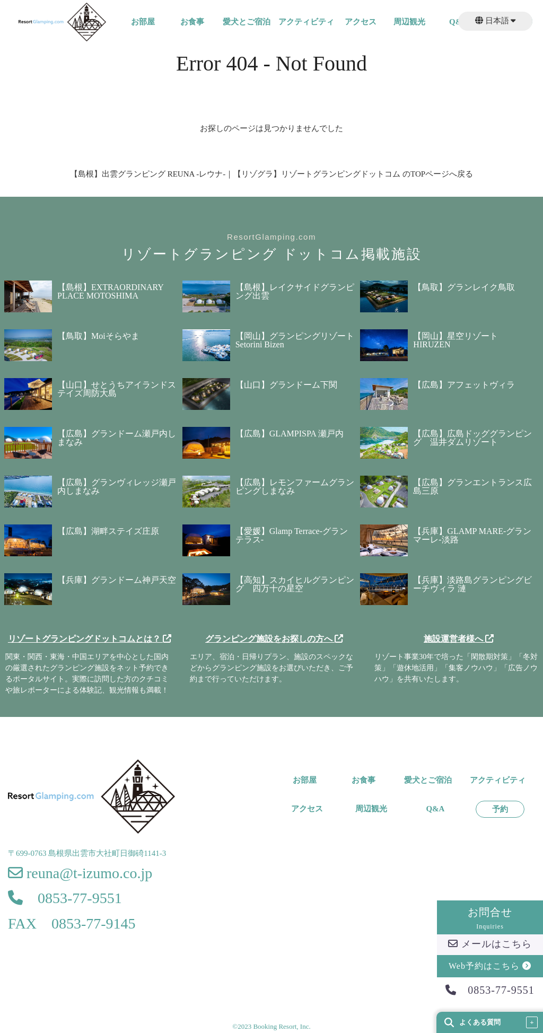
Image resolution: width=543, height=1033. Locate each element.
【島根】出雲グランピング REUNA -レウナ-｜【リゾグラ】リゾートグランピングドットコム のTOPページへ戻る (271, 174)
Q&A (435, 809)
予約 (500, 809)
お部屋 (143, 22)
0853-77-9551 (489, 990)
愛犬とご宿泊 (246, 22)
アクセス (360, 22)
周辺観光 (409, 22)
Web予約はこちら (490, 965)
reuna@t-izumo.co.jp (80, 873)
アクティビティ (306, 22)
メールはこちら (490, 944)
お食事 (192, 22)
